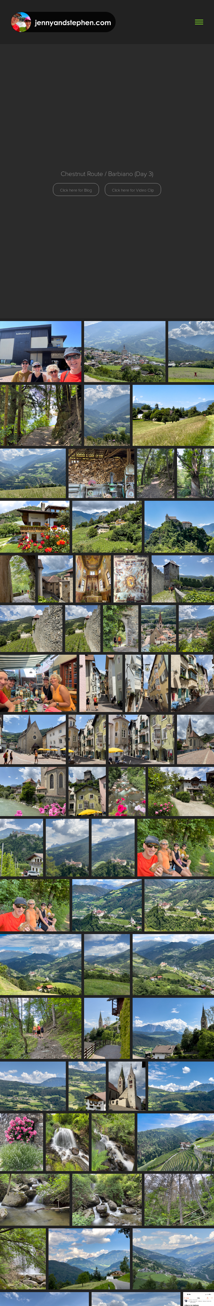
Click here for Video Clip (133, 190)
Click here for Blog (76, 190)
